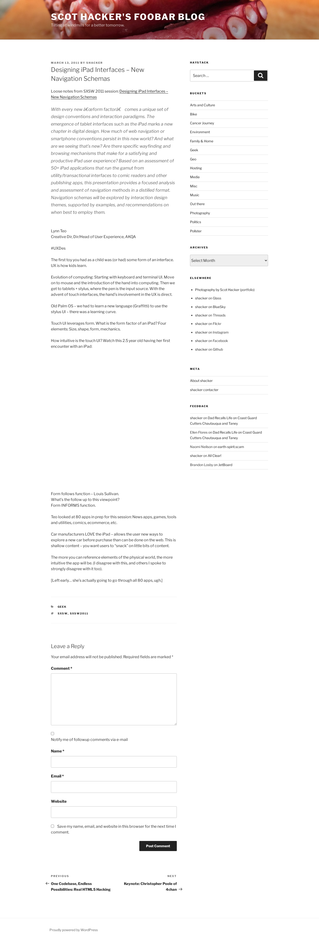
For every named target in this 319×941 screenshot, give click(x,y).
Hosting (196, 168)
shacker (94, 62)
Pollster (196, 231)
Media (195, 177)
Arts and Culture (202, 105)
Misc (193, 186)
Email (57, 776)
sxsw (63, 613)
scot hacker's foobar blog (128, 17)
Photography (200, 213)
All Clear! (214, 456)
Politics (195, 222)
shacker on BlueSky (210, 307)
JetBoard (225, 465)
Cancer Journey (202, 123)
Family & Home (201, 141)
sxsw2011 (79, 613)
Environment (200, 132)
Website (59, 801)
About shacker (201, 381)
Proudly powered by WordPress (73, 930)
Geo (193, 159)
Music (194, 195)
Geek (62, 606)
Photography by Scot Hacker (217, 290)
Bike (193, 114)
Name (57, 751)
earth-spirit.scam (231, 447)
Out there (197, 204)
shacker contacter (204, 390)
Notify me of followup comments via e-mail (89, 739)
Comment (61, 668)
